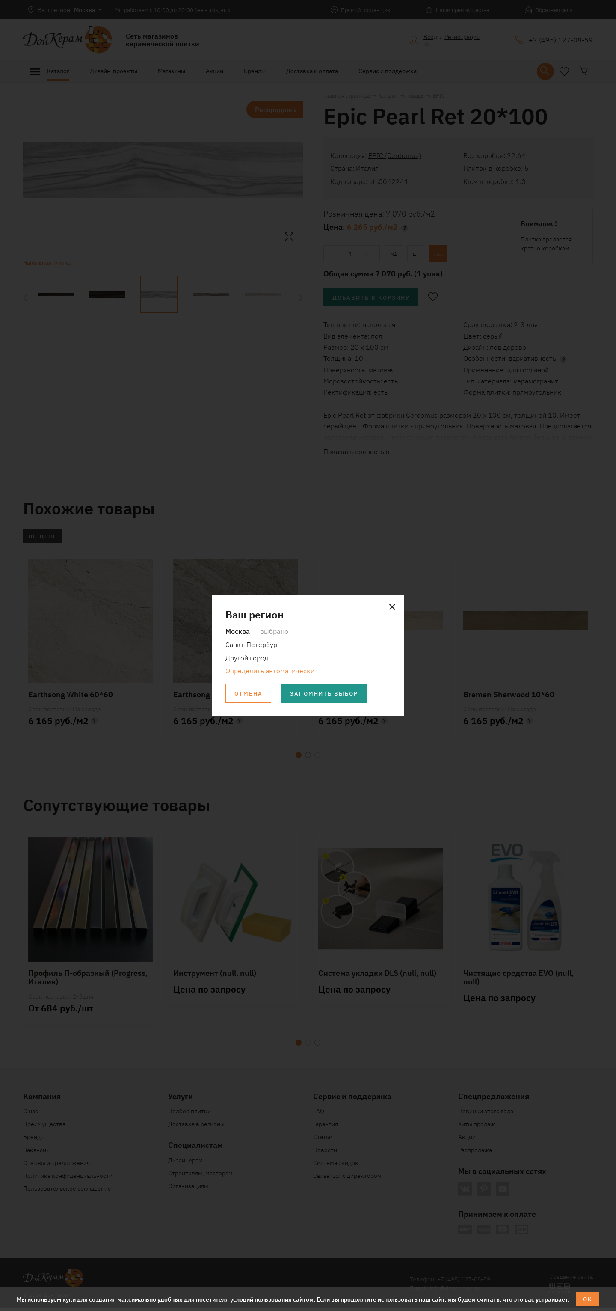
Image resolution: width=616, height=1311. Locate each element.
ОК (588, 1298)
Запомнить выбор (329, 694)
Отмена (249, 694)
